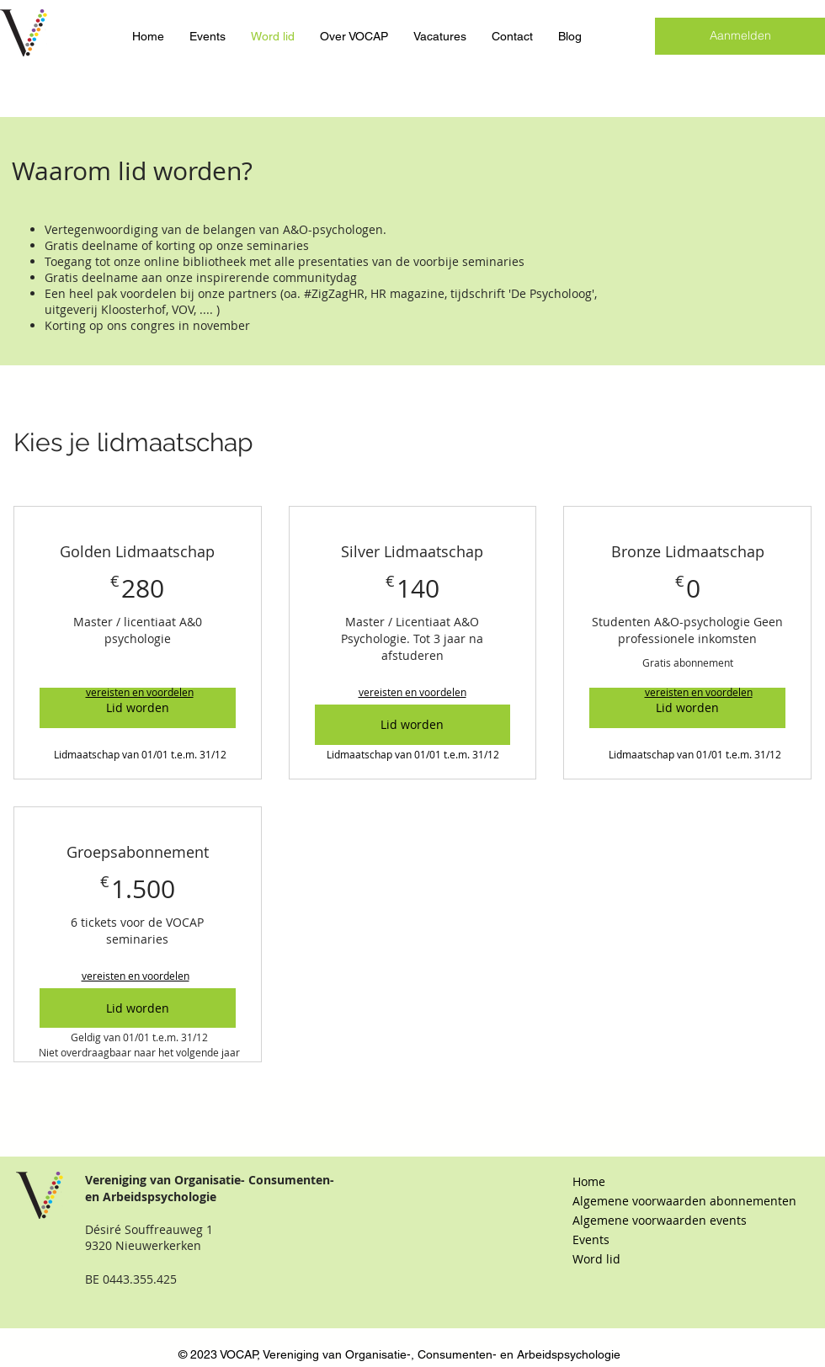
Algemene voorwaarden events (659, 1220)
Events (590, 1239)
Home (588, 1181)
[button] (140, 692)
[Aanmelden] (740, 36)
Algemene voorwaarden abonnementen (661, 1201)
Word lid (596, 1259)
